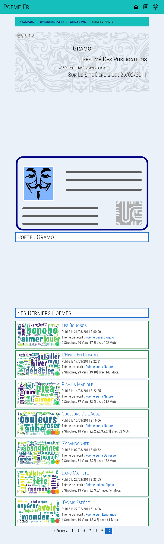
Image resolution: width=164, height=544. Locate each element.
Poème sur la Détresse (100, 455)
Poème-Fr (16, 7)
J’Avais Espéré (76, 502)
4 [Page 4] (72, 530)
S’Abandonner (75, 443)
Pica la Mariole (77, 384)
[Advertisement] (82, 124)
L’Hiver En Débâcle (80, 355)
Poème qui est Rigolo (99, 337)
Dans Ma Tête (75, 473)
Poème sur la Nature (99, 367)
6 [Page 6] (84, 530)
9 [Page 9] (102, 530)
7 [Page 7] (90, 530)
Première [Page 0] (62, 530)
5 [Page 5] (78, 530)
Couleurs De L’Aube (81, 414)
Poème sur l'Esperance (100, 514)
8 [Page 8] (96, 530)
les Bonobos (74, 325)
